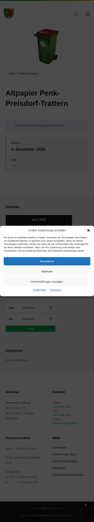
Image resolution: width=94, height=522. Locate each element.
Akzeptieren (47, 261)
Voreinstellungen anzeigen (47, 281)
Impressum (55, 290)
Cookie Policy (39, 290)
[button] (88, 230)
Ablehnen (47, 271)
